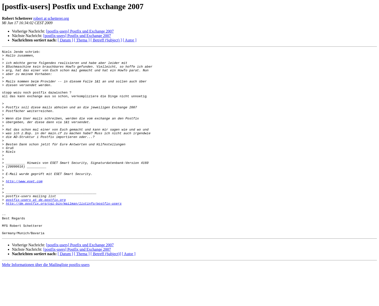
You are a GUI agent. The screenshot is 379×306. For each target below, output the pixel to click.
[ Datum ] (65, 40)
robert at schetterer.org (51, 18)
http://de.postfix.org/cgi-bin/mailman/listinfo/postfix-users (64, 234)
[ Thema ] (82, 40)
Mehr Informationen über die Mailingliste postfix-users (45, 302)
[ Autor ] (129, 40)
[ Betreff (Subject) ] (106, 40)
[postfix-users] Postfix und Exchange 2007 (80, 31)
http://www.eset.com (24, 208)
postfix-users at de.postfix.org (36, 230)
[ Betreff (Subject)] (105, 291)
